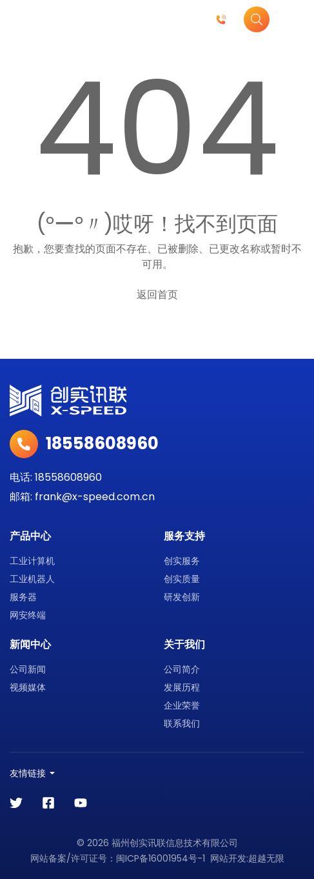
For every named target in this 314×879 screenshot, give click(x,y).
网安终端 (28, 615)
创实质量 (182, 578)
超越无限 (266, 858)
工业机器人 (32, 578)
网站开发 (228, 858)
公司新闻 (28, 669)
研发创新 (182, 597)
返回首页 (157, 294)
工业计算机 (32, 560)
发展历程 (182, 687)
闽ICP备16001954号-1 (160, 858)
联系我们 (182, 723)
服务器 (23, 597)
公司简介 (182, 669)
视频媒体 (28, 687)
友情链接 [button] (28, 773)
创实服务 (182, 560)
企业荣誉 (182, 705)
